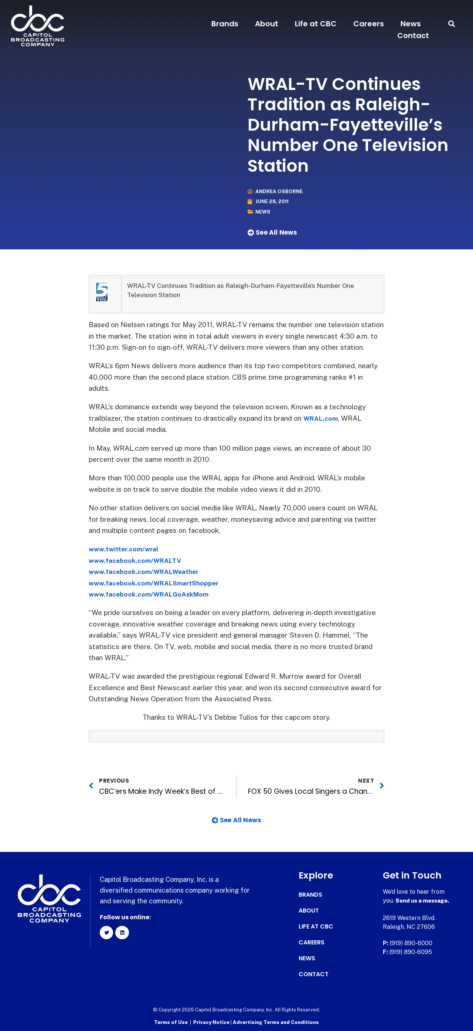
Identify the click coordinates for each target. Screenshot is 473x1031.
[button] (452, 24)
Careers (368, 24)
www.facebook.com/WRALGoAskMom (154, 594)
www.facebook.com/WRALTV (138, 560)
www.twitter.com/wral (126, 549)
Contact (413, 35)
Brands (224, 24)
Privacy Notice (212, 1022)
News (411, 24)
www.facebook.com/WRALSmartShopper (159, 582)
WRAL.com (322, 418)
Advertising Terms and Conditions (276, 1022)
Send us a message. (424, 900)
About (266, 24)
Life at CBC (316, 24)
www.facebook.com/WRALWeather (148, 571)
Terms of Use (171, 1022)
